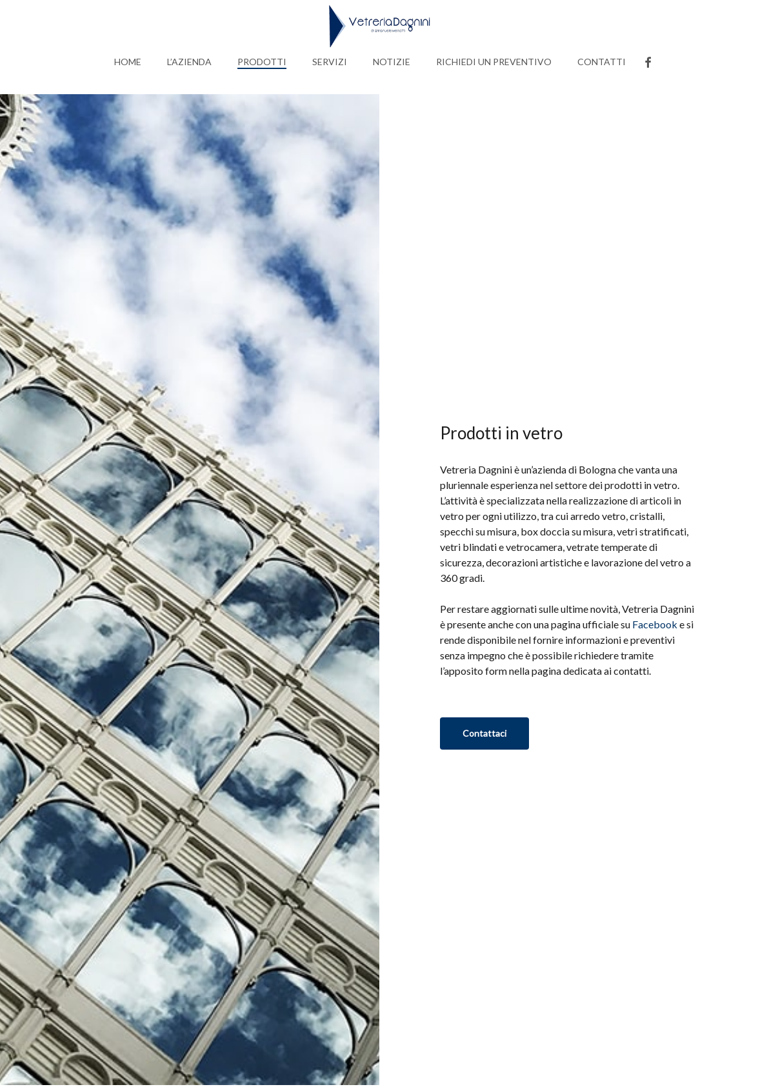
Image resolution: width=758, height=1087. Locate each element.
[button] (484, 733)
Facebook (654, 624)
